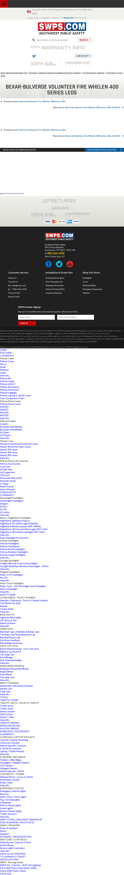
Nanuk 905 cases (8, 455)
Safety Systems (8, 623)
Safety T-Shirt (7, 717)
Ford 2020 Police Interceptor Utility (18, 867)
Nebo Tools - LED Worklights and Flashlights (23, 586)
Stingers (4, 503)
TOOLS (4, 697)
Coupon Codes (33, 18)
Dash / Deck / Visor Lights (13, 796)
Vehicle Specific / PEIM (12, 771)
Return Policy (14, 296)
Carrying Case (7, 654)
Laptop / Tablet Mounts (12, 751)
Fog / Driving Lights (10, 799)
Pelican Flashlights (9, 543)
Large (3, 372)
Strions (3, 506)
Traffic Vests (6, 705)
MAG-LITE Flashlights (11, 574)
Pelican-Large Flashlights (13, 554)
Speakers (4, 833)
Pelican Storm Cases (10, 403)
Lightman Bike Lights (10, 617)
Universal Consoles (10, 742)
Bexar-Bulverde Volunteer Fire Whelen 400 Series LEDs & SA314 (86, 107)
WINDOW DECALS (10, 725)
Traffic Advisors (8, 813)
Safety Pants (6, 714)
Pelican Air (5, 378)
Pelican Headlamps (10, 546)
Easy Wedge (6, 657)
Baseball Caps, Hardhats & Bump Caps (20, 631)
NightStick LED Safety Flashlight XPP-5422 (22, 532)
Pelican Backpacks (9, 386)
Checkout (82, 56)
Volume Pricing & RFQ (55, 289)
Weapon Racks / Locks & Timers (16, 776)
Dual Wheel (6, 674)
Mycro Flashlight (8, 588)
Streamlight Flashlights (11, 500)
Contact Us (45, 18)
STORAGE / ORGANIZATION (15, 836)
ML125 (4, 577)
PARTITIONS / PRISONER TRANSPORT (21, 819)
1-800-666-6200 (19, 289)
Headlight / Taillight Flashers (14, 762)
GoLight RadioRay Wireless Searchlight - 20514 (24, 566)
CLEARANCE (7, 355)
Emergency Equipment (92, 289)
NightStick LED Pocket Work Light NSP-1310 (23, 529)
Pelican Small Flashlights (12, 549)
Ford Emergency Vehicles (93, 73)
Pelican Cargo (7, 381)
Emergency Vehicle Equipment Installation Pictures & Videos (55, 73)
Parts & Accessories (10, 463)
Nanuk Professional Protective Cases (19, 443)
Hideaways (5, 802)
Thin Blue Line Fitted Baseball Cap (17, 634)
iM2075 (4, 409)
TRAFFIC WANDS (9, 722)
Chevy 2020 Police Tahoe (13, 870)
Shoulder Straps (8, 480)
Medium (4, 369)
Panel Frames (7, 486)
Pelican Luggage (8, 392)
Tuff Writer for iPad (10, 603)
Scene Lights (6, 808)
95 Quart (4, 432)
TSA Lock (5, 475)
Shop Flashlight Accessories (14, 537)
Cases (85, 281)
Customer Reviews (54, 293)
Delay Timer (6, 782)
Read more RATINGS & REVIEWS (102, 150)
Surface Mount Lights (11, 811)
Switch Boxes (7, 845)
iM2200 (4, 415)
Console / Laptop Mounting (14, 739)
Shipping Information (55, 285)
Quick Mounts (7, 489)
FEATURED (6, 352)
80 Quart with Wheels (11, 429)
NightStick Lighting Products (15, 520)
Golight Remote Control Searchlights (19, 563)
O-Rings (4, 483)
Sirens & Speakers (9, 828)
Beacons (4, 793)
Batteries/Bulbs (89, 285)
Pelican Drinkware (9, 389)
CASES (3, 349)
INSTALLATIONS (9, 859)
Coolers (4, 423)
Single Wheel (6, 671)
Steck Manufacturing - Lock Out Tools (19, 648)
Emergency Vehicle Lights (13, 791)
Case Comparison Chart (12, 398)
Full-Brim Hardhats (10, 640)
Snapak (3, 606)
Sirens (3, 830)
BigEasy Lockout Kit (10, 651)
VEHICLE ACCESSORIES (13, 853)
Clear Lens (5, 691)
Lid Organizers (7, 472)
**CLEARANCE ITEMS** (13, 856)
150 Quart (5, 435)
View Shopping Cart (54, 281)
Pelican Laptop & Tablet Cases (15, 395)
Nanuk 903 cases (8, 449)
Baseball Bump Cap (10, 637)
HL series (5, 512)
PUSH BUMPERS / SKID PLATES (17, 822)
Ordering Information (55, 278)
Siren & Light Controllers (12, 848)
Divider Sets (6, 469)
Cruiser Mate (7, 608)
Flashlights (87, 278)
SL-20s (3, 509)
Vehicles (86, 293)
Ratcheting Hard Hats (11, 643)
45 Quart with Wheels (11, 426)
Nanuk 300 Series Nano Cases (15, 446)
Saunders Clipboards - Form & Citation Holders (24, 600)
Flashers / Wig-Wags (10, 759)
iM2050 (4, 406)
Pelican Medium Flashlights (14, 551)
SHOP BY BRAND (9, 728)
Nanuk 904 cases (8, 452)
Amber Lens (6, 688)
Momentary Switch (10, 779)
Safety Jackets (7, 711)
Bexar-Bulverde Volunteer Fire (14, 73)
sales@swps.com (18, 285)
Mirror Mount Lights (10, 805)
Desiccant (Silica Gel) (11, 477)
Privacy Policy (14, 293)
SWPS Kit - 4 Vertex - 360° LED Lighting (20, 865)
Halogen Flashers (9, 768)
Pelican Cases (7, 361)
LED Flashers (6, 765)
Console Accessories (10, 748)
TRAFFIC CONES (9, 700)
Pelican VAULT (8, 384)
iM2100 (4, 412)
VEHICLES (5, 873)
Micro (3, 364)
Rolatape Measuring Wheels (14, 668)
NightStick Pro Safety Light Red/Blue (19, 523)
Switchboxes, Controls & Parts (15, 842)
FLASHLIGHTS (8, 492)
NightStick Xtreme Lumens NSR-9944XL (20, 526)
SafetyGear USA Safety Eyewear (16, 685)
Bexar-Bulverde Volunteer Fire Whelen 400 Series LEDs (35, 101)
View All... (5, 375)
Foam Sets (5, 466)
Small (3, 366)
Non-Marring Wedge (11, 660)
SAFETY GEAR (7, 594)
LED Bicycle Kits (8, 620)
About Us (56, 18)
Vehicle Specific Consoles (13, 745)
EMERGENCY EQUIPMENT (15, 731)
